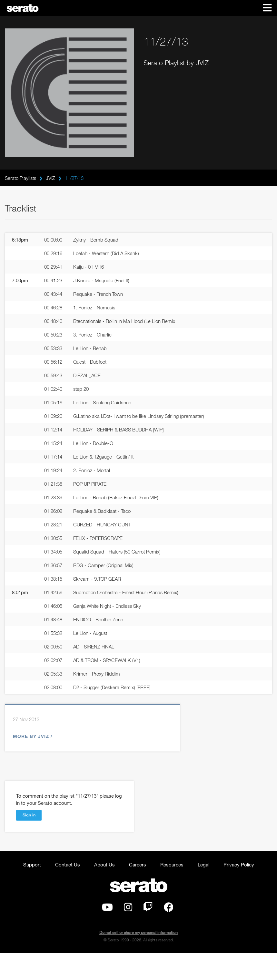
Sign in (29, 814)
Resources (171, 864)
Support (32, 864)
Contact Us (67, 864)
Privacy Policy (238, 864)
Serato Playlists (20, 178)
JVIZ (50, 178)
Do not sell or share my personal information (138, 932)
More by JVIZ (32, 736)
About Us (104, 864)
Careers (137, 864)
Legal (203, 864)
